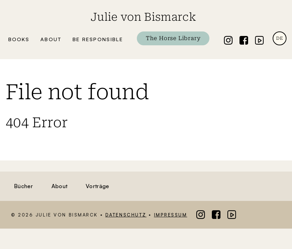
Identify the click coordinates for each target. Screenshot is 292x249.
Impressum (170, 215)
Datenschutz (126, 215)
